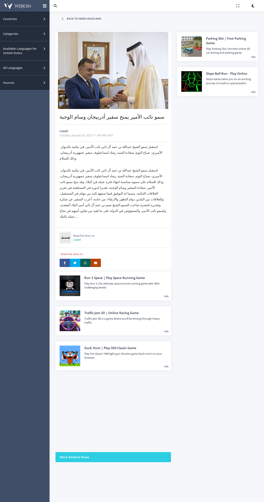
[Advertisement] (113, 411)
